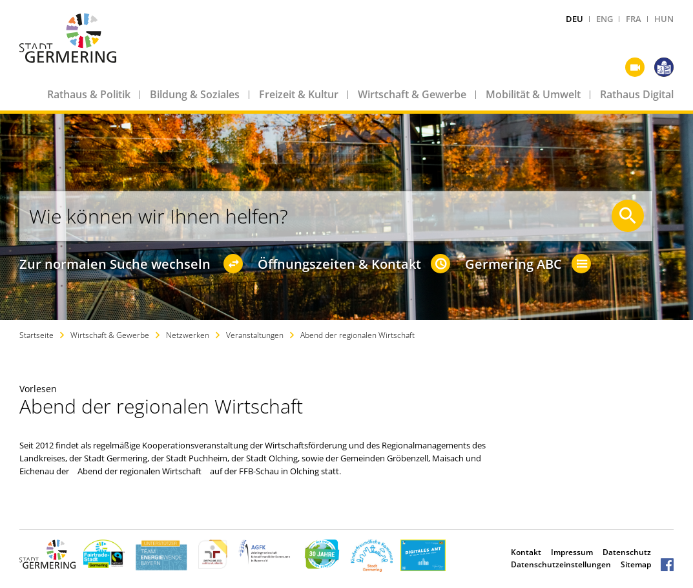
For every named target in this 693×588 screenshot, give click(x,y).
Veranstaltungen (255, 335)
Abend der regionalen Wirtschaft (357, 335)
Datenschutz (627, 552)
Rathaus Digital (637, 94)
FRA (633, 19)
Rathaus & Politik (88, 94)
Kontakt (526, 552)
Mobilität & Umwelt (533, 94)
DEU (574, 19)
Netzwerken (187, 335)
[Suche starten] (628, 216)
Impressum (572, 552)
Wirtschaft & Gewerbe (412, 94)
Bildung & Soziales (195, 94)
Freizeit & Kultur (298, 94)
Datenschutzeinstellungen (561, 564)
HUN (664, 19)
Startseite (36, 335)
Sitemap (636, 564)
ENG (604, 19)
